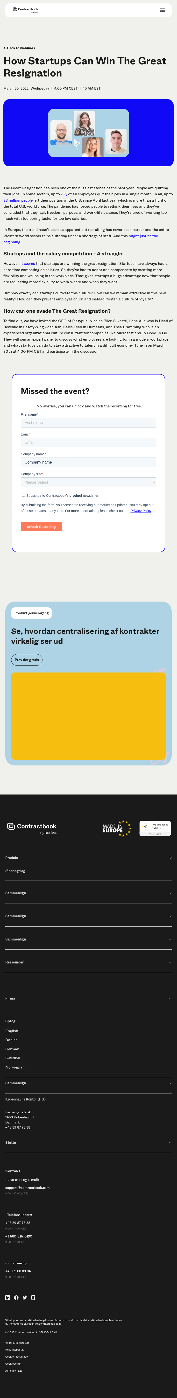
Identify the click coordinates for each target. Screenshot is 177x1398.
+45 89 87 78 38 (17, 1127)
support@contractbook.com (27, 1187)
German (12, 1049)
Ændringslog (15, 870)
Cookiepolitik (13, 1364)
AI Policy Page (13, 1371)
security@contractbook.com (44, 1324)
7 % (64, 194)
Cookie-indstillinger (17, 1357)
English (11, 1031)
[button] (162, 10)
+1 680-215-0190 (18, 1236)
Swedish (12, 1058)
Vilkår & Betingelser (17, 1343)
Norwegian (15, 1067)
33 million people (18, 200)
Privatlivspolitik (14, 1350)
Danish (11, 1040)
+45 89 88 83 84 (18, 1271)
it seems (27, 263)
